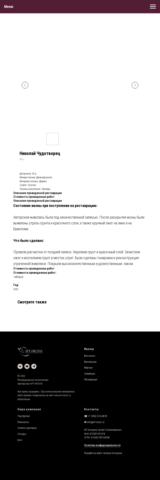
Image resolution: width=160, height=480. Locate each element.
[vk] (20, 366)
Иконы (89, 349)
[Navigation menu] (153, 7)
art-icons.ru (65, 395)
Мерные (88, 367)
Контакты (91, 409)
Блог (20, 440)
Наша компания (29, 409)
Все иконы (89, 355)
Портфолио (24, 416)
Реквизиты (23, 422)
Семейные (89, 373)
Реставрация (90, 379)
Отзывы (22, 434)
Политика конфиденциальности (102, 445)
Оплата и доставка (27, 428)
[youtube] (27, 366)
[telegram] (33, 366)
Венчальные (90, 361)
